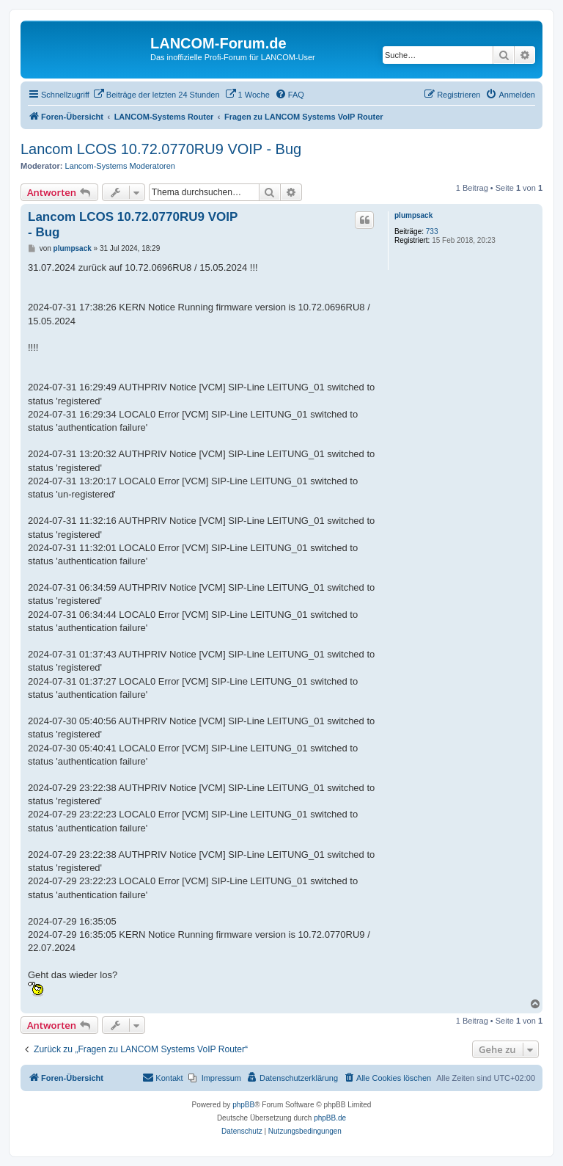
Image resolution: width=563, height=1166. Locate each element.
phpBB (243, 1105)
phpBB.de (330, 1118)
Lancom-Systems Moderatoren (120, 165)
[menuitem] (156, 94)
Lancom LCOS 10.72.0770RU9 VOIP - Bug (161, 149)
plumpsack (413, 215)
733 (432, 231)
